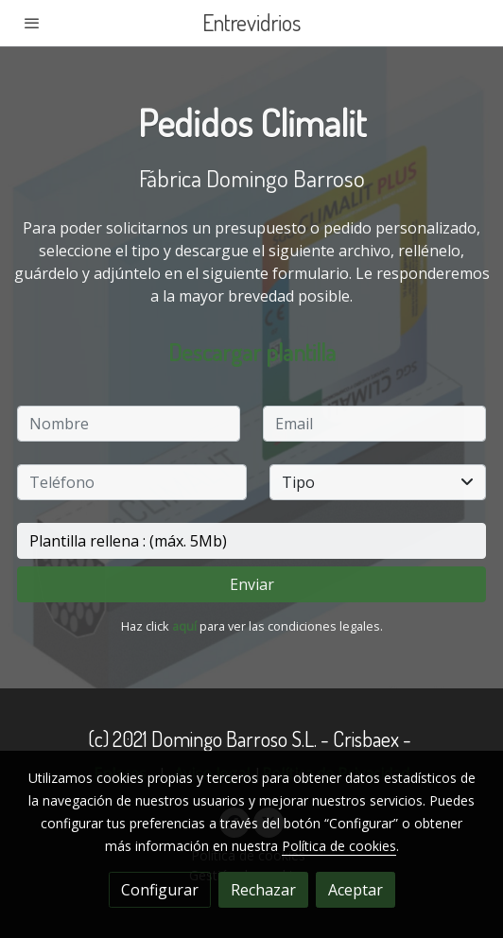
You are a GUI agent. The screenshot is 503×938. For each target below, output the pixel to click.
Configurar (160, 889)
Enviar (252, 584)
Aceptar (355, 889)
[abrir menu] (32, 22)
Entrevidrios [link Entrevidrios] (251, 23)
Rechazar (263, 889)
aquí (184, 625)
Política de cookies (339, 846)
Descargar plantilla (252, 352)
